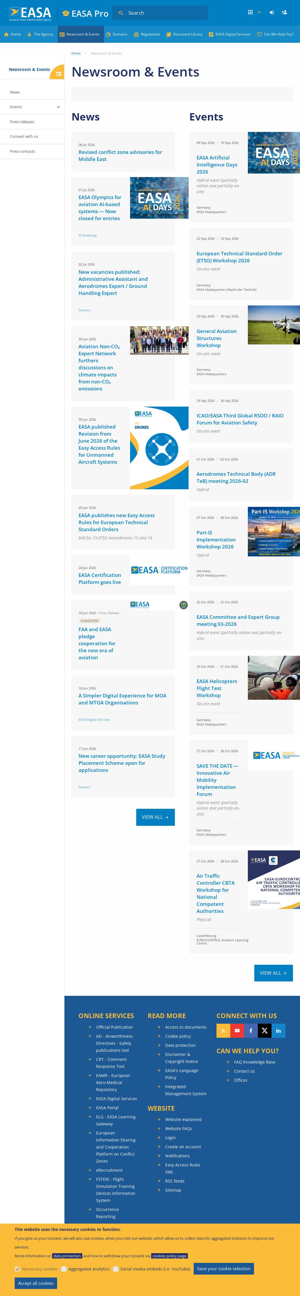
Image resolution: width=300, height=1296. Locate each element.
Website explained (183, 1119)
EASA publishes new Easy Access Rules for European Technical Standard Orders (117, 522)
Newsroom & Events (83, 34)
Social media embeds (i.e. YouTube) (155, 1269)
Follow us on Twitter (265, 1031)
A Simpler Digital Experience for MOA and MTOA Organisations (122, 699)
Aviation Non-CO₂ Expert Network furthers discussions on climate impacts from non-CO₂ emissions (99, 367)
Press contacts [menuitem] (22, 151)
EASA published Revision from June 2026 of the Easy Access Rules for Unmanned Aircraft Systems (99, 444)
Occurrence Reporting (107, 1213)
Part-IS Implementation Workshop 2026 (216, 539)
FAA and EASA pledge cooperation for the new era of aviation (97, 643)
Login (272, 13)
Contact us (244, 1071)
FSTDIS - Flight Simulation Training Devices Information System (115, 1189)
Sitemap (173, 1190)
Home (16, 34)
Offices (241, 1080)
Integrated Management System (186, 1090)
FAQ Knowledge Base (254, 1062)
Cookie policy (178, 1036)
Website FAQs (178, 1128)
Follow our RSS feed (223, 1031)
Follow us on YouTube (237, 1031)
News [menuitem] (15, 92)
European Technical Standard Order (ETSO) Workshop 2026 (239, 257)
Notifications (177, 1156)
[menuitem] (272, 13)
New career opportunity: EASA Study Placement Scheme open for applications (122, 763)
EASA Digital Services (233, 34)
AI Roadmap (88, 235)
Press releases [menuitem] (22, 121)
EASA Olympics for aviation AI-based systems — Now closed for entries (100, 208)
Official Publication (114, 1027)
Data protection (180, 1045)
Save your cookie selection (223, 1268)
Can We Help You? (279, 34)
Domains (120, 34)
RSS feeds (175, 1181)
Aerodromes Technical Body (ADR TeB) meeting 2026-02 (236, 477)
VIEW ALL (152, 816)
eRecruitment (109, 1170)
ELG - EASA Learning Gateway (116, 1120)
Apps (255, 13)
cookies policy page (169, 1255)
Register (285, 13)
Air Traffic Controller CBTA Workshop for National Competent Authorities (216, 893)
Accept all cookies (36, 1283)
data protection (67, 1255)
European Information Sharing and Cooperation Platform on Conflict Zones (116, 1147)
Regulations (150, 34)
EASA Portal (107, 1107)
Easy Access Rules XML (182, 1168)
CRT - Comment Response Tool (111, 1062)
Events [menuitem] (16, 106)
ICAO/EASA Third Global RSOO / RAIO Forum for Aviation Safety (240, 419)
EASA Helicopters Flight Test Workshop (217, 688)
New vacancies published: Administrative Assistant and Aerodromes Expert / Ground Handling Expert (113, 282)
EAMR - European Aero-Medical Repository (113, 1082)
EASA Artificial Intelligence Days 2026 (217, 164)
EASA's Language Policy (181, 1074)
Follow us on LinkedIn (278, 1031)
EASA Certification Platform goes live (100, 578)
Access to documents (186, 1027)
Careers (84, 310)
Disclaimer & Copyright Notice (181, 1058)
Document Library (187, 34)
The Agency (43, 34)
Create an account (183, 1146)
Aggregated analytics (89, 1269)
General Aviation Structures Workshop (217, 338)
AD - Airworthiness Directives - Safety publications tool (114, 1043)
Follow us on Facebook (251, 1031)
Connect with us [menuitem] (24, 136)
